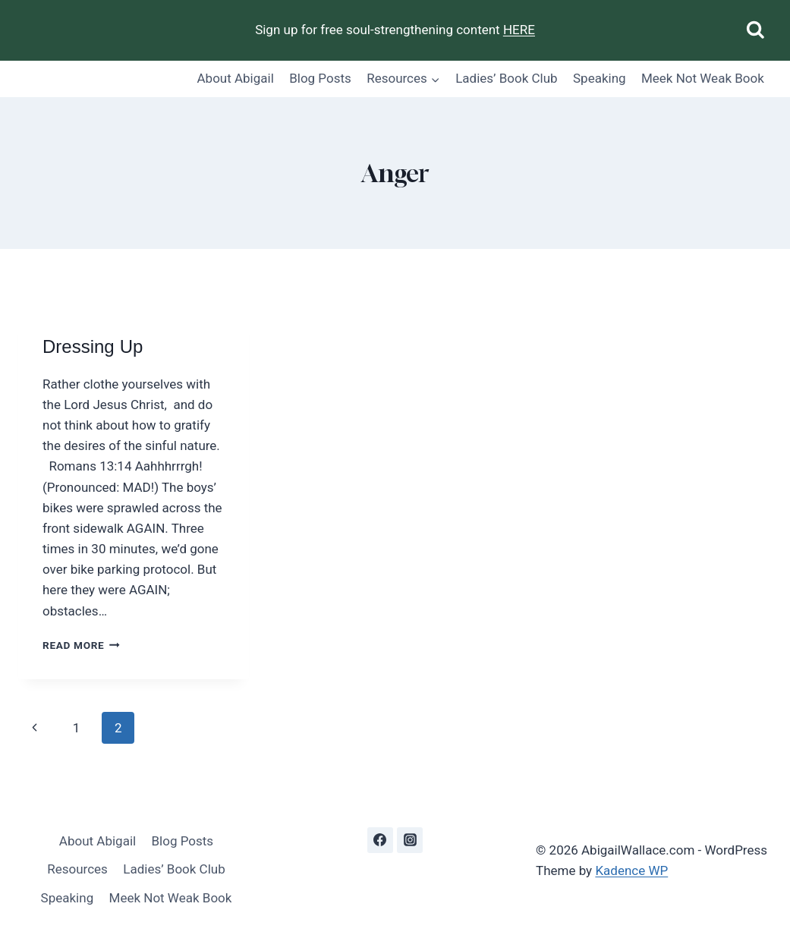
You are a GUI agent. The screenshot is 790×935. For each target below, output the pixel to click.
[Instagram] (410, 840)
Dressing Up (92, 347)
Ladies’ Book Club (506, 78)
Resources (77, 869)
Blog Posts (320, 78)
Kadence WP (631, 870)
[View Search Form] (755, 30)
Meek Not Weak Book (702, 78)
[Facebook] (380, 840)
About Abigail (235, 78)
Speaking (599, 78)
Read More (81, 645)
